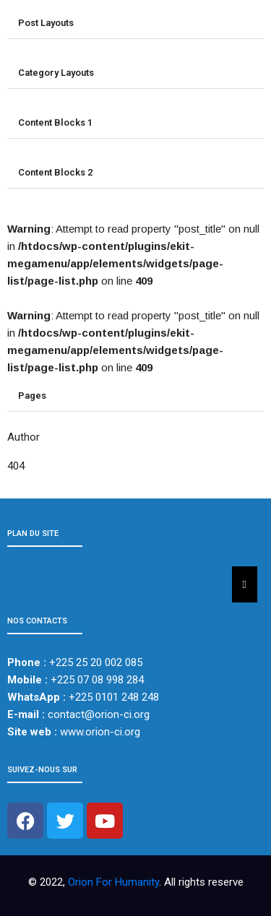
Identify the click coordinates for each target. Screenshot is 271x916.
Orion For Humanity (113, 882)
